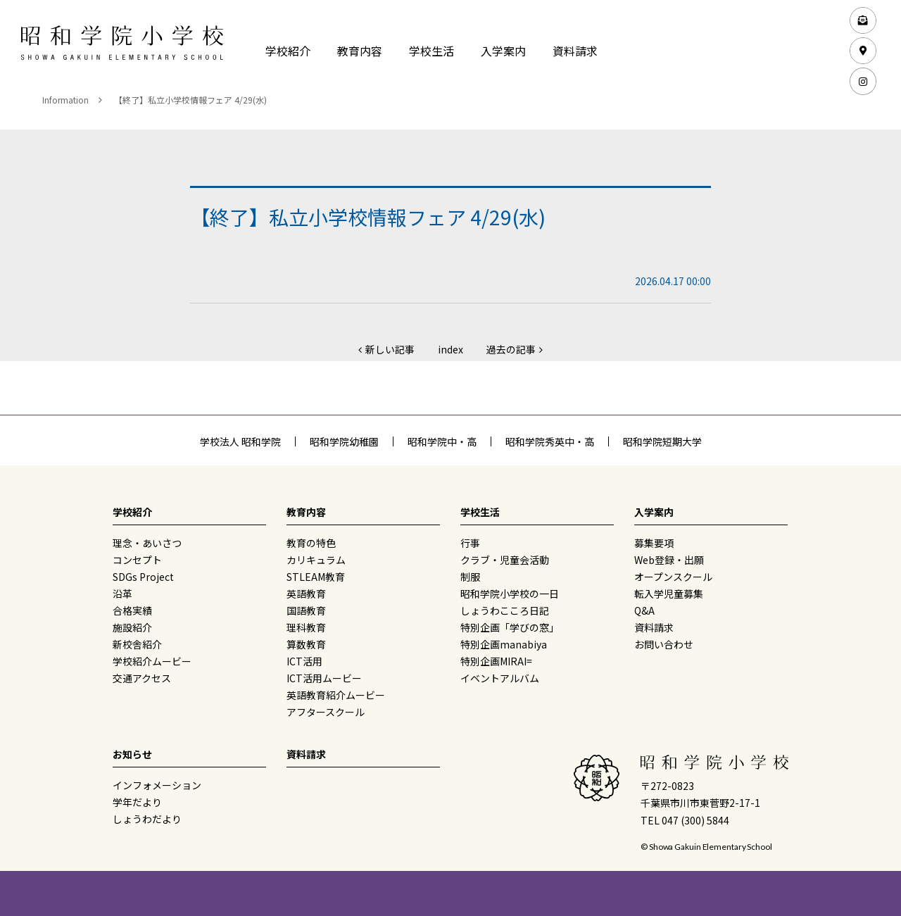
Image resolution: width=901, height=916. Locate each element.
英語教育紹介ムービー (335, 695)
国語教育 (306, 610)
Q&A (644, 610)
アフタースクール (325, 712)
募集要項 (654, 543)
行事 (470, 543)
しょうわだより (147, 819)
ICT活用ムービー (324, 678)
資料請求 (575, 50)
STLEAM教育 (315, 577)
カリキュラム (316, 560)
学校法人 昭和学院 (240, 441)
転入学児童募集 (668, 593)
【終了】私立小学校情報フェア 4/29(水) (190, 100)
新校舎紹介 (137, 644)
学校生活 (431, 50)
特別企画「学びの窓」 (509, 627)
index (450, 349)
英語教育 (306, 593)
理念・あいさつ (147, 543)
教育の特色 (311, 543)
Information (65, 100)
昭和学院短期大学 (662, 441)
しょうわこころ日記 (504, 610)
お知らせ (132, 754)
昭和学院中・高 (442, 441)
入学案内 (503, 50)
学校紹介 (287, 50)
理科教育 (306, 627)
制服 (470, 577)
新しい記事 (390, 349)
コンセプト (137, 560)
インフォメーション (157, 785)
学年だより (137, 802)
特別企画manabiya (503, 644)
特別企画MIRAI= (496, 661)
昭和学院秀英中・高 (549, 441)
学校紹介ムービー (152, 661)
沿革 (122, 593)
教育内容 (359, 50)
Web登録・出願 (669, 560)
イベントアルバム (499, 678)
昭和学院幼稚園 (344, 441)
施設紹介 (132, 627)
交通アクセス (142, 678)
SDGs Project (143, 577)
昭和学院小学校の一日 (509, 593)
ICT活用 (304, 661)
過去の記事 (511, 349)
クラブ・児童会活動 (504, 560)
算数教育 (306, 644)
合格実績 (132, 610)
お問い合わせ (663, 644)
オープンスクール (673, 577)
